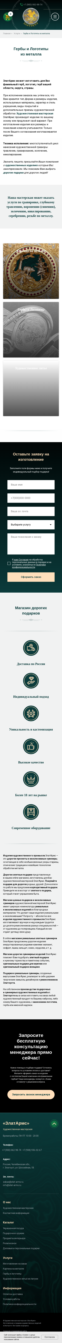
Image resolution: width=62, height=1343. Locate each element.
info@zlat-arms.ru (12, 1185)
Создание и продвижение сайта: (15, 1331)
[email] (31, 511)
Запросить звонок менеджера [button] (31, 1094)
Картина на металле (31, 251)
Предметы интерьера (14, 1238)
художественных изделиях (21, 165)
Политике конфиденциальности (29, 565)
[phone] (31, 498)
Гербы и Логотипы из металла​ (36, 33)
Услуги (17, 33)
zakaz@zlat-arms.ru (13, 1182)
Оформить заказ (31, 577)
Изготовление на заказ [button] (15, 1263)
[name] (31, 484)
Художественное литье (31, 368)
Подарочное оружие (13, 1233)
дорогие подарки (13, 172)
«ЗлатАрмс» (16, 1123)
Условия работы (11, 1299)
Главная (7, 33)
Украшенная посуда (13, 1228)
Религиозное (10, 1243)
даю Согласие (21, 559)
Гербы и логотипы (12, 1273)
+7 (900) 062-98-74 (32, 4)
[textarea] (31, 544)
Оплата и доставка (13, 1294)
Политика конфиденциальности (19, 1304)
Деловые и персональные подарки (21, 1248)
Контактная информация (16, 1213)
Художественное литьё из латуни (20, 1278)
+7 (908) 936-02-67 (32, 1150)
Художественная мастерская (35, 113)
